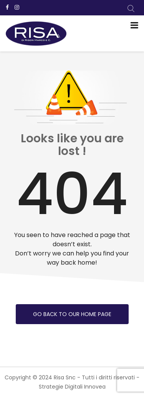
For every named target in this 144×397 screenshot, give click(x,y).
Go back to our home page (72, 314)
